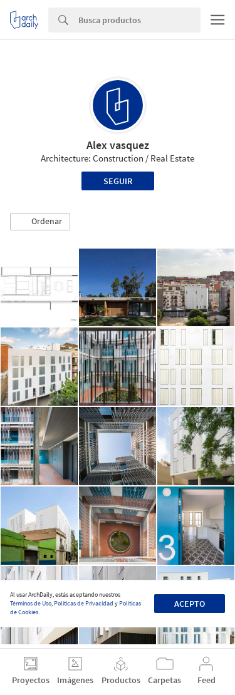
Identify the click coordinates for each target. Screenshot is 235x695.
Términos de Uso (30, 603)
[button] (40, 221)
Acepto (189, 603)
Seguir (117, 181)
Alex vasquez (117, 145)
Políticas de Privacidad (83, 603)
